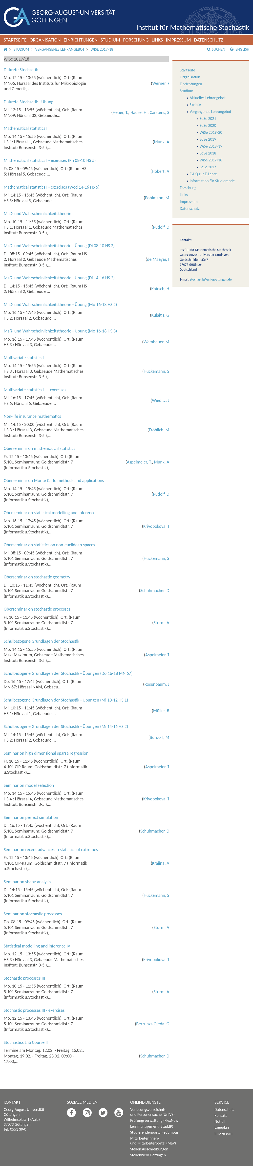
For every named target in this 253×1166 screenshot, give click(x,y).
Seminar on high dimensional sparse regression (46, 753)
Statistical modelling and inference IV (37, 946)
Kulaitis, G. (160, 315)
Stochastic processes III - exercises (34, 1010)
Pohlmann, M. (157, 197)
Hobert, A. (161, 171)
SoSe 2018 (208, 153)
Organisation (45, 40)
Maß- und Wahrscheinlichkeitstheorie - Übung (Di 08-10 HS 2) (59, 245)
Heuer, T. (120, 112)
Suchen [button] (216, 49)
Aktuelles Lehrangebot (208, 97)
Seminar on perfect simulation (31, 817)
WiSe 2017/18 (101, 49)
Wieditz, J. (161, 400)
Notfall (219, 1121)
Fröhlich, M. (159, 430)
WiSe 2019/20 (211, 132)
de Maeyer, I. (158, 259)
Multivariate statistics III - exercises (35, 390)
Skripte (195, 104)
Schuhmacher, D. (155, 590)
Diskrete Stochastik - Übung (28, 102)
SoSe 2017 (208, 167)
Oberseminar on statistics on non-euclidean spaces (49, 545)
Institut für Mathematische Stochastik (192, 27)
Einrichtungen (81, 40)
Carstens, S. (160, 112)
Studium (110, 40)
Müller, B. (161, 710)
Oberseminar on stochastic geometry (37, 577)
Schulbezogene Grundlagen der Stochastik (41, 641)
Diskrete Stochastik (21, 69)
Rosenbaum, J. (157, 684)
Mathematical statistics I (25, 128)
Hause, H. (139, 112)
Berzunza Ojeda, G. (153, 1024)
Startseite (15, 40)
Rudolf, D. (161, 227)
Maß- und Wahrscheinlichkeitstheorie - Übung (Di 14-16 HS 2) (59, 278)
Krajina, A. (161, 863)
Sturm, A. (161, 622)
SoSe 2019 (208, 139)
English (239, 49)
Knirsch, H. (160, 288)
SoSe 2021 (208, 118)
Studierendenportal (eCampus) (155, 1132)
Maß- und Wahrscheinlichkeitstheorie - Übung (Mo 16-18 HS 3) (60, 331)
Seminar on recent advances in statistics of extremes (51, 849)
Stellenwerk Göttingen (148, 1155)
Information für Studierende (212, 180)
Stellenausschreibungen (149, 1149)
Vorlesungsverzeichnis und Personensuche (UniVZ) (152, 1112)
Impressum (178, 40)
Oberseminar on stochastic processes (37, 609)
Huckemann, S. (157, 371)
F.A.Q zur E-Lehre (203, 174)
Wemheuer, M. (157, 342)
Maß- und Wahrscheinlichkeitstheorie (37, 213)
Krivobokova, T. (156, 526)
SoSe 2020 (208, 125)
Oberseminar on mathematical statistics (39, 448)
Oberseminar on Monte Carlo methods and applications (54, 480)
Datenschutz (208, 40)
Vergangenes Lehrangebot (59, 49)
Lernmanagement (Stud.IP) (151, 1126)
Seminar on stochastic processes (33, 914)
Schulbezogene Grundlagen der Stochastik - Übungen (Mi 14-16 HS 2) (66, 726)
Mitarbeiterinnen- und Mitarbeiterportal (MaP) (153, 1140)
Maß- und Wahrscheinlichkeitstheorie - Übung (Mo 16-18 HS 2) (60, 304)
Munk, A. (162, 142)
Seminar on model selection (29, 785)
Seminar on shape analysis (27, 881)
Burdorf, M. (160, 737)
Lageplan (221, 1127)
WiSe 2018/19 (211, 146)
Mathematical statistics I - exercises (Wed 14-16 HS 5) (52, 187)
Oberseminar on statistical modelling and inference (49, 512)
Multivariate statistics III (25, 357)
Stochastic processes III (24, 978)
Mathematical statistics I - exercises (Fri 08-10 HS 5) (50, 160)
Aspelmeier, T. (139, 462)
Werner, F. (161, 83)
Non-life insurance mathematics (32, 416)
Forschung (136, 40)
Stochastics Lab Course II (26, 1042)
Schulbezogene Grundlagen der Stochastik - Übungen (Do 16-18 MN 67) (68, 673)
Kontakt (220, 1115)
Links (157, 40)
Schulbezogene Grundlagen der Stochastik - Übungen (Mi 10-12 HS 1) (66, 700)
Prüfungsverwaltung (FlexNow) (155, 1120)
